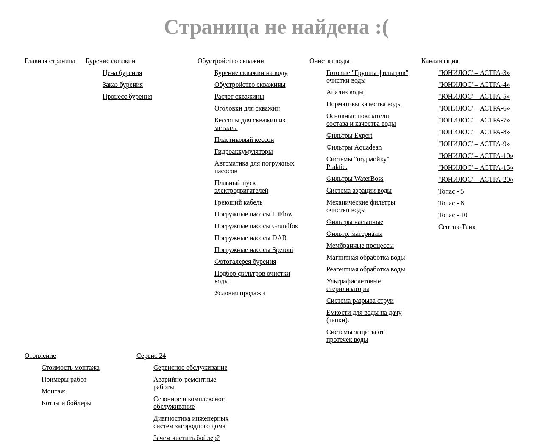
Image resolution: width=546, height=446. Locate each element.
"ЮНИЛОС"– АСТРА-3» (474, 72)
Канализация (440, 60)
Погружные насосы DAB (250, 237)
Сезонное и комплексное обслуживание (189, 402)
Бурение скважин (111, 60)
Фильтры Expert (349, 135)
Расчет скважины (239, 96)
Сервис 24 (151, 355)
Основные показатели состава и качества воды (361, 119)
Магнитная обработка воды (365, 257)
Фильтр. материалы (354, 233)
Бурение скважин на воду (250, 72)
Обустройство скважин (231, 60)
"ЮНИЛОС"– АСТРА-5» (474, 96)
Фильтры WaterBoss (355, 178)
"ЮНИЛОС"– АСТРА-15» (475, 167)
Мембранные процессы (360, 245)
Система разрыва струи (360, 300)
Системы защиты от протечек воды (355, 335)
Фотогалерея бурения (245, 261)
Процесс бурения (127, 96)
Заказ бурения (123, 84)
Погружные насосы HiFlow (253, 214)
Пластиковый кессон (244, 139)
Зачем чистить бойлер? (186, 437)
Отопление (40, 355)
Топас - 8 (451, 203)
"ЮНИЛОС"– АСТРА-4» (474, 84)
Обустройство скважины (250, 84)
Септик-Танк (457, 226)
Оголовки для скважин (247, 108)
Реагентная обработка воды (365, 269)
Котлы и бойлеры (67, 403)
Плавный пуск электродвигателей (241, 186)
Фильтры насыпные (354, 221)
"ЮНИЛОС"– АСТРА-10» (475, 155)
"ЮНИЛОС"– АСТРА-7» (474, 120)
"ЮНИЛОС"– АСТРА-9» (474, 143)
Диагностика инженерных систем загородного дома (190, 422)
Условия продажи (239, 292)
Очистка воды (329, 60)
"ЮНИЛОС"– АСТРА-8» (474, 132)
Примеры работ (64, 379)
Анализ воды (345, 92)
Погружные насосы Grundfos (256, 226)
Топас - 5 (451, 191)
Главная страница (50, 60)
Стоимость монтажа (71, 367)
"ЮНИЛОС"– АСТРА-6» (474, 108)
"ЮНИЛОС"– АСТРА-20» (475, 179)
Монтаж (53, 391)
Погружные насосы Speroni (253, 249)
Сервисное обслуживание (190, 367)
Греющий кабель (238, 202)
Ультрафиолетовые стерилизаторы (353, 284)
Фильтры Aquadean (354, 147)
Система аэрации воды (359, 190)
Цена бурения (122, 72)
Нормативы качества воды (364, 104)
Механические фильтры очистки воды (361, 206)
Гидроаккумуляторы (243, 151)
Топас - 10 (453, 215)
